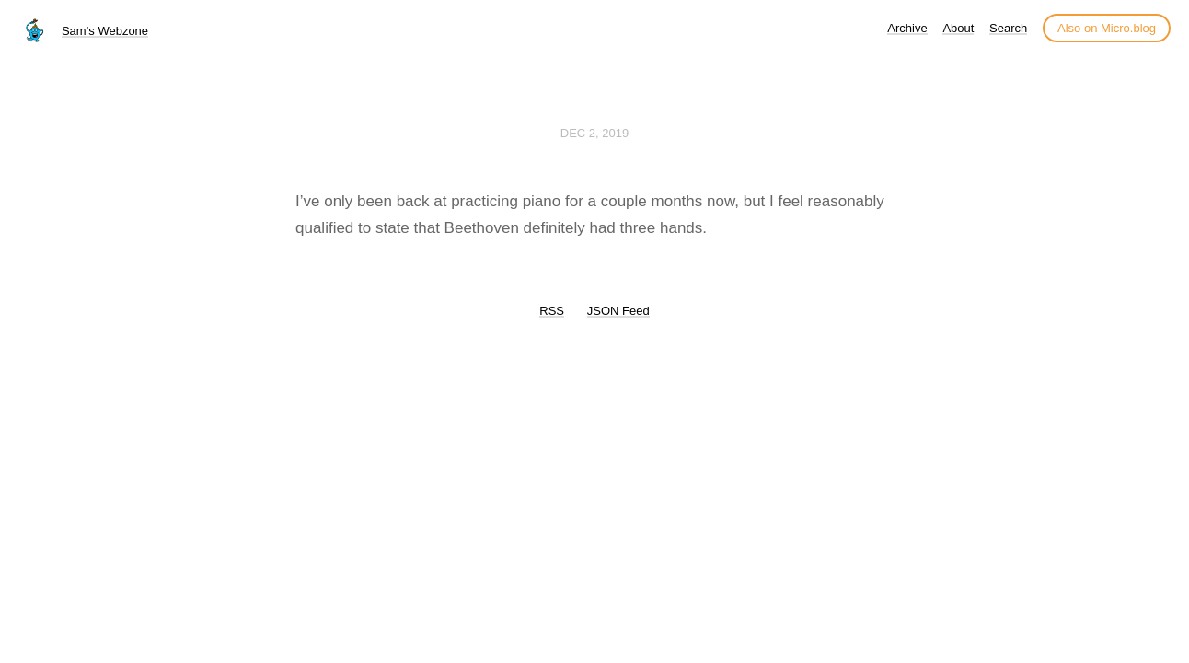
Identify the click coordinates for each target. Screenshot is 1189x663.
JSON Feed (618, 311)
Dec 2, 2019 (594, 133)
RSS (551, 311)
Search (1008, 28)
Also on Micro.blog (1106, 28)
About (958, 28)
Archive (907, 28)
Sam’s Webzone (105, 31)
